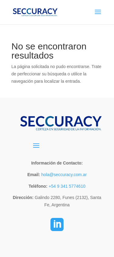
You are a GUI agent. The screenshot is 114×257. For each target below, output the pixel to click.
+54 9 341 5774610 (67, 186)
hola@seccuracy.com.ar (63, 174)
